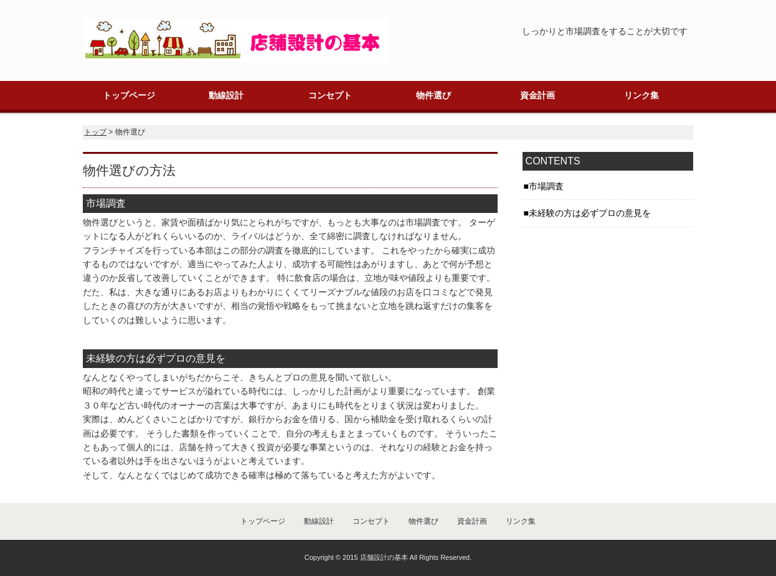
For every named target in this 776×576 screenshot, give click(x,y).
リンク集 (641, 95)
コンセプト (330, 95)
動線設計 (226, 95)
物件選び (433, 95)
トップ (95, 132)
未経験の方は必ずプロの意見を (590, 213)
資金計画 (537, 95)
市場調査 (546, 186)
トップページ (129, 95)
